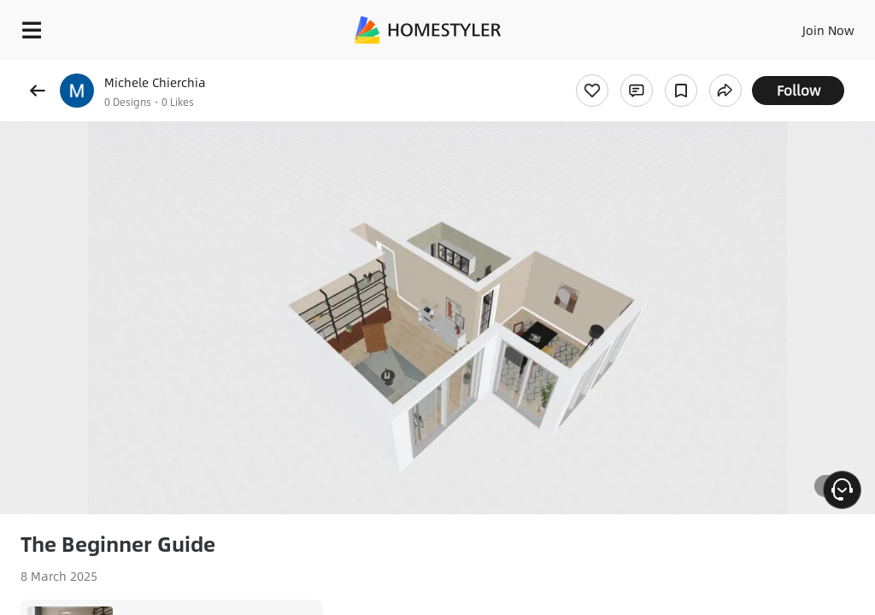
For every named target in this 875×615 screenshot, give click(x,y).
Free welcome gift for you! (794, 68)
